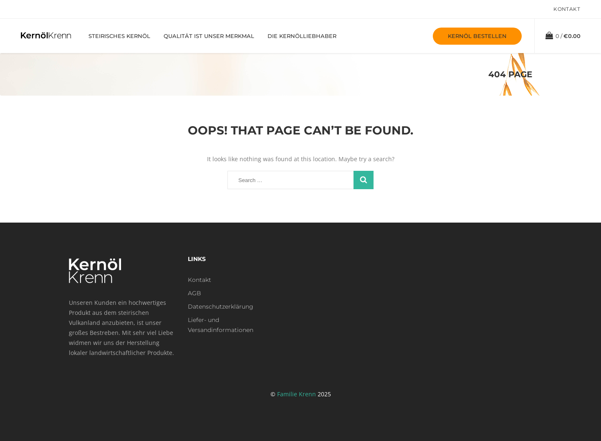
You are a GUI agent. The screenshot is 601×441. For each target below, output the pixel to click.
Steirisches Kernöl (119, 36)
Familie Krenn (296, 394)
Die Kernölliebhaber (302, 36)
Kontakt (566, 9)
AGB (194, 293)
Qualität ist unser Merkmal (209, 36)
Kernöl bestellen (477, 36)
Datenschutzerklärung (220, 306)
